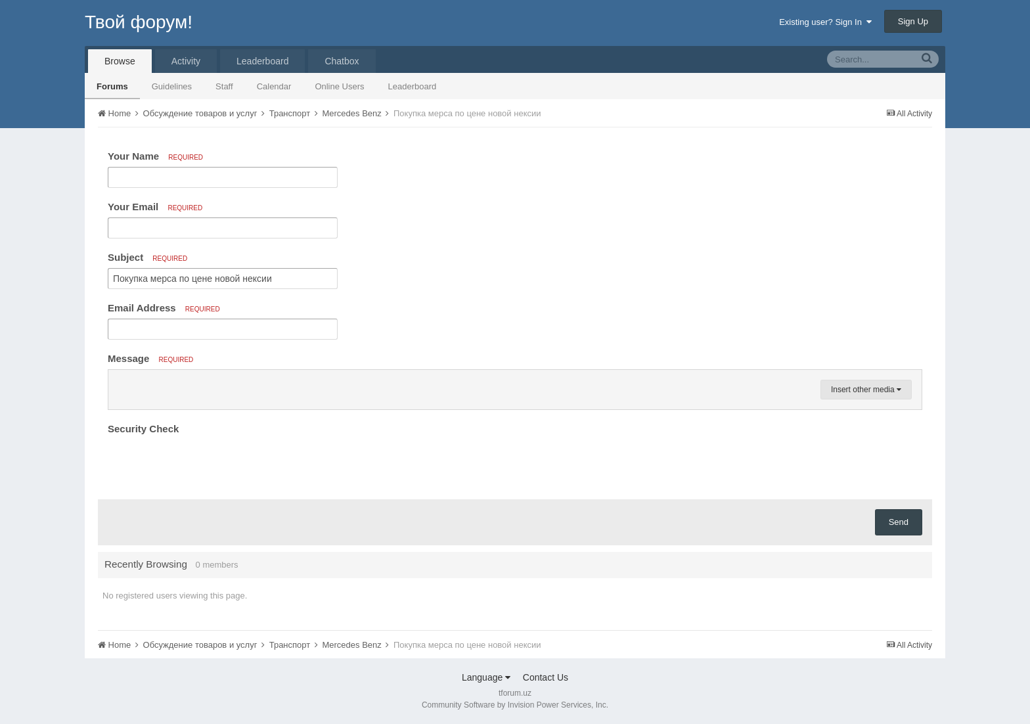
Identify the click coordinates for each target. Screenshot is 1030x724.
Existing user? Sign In (825, 22)
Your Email (155, 206)
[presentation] (207, 463)
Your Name (155, 156)
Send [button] (898, 522)
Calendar (274, 86)
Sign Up (913, 21)
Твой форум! (138, 22)
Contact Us (545, 677)
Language (486, 677)
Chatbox (342, 61)
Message (150, 358)
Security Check (143, 428)
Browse (119, 61)
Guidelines (172, 86)
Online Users (339, 86)
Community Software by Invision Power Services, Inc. (515, 705)
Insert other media (866, 389)
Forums (112, 86)
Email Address (164, 307)
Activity (185, 61)
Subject (147, 257)
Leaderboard (412, 86)
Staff (224, 86)
